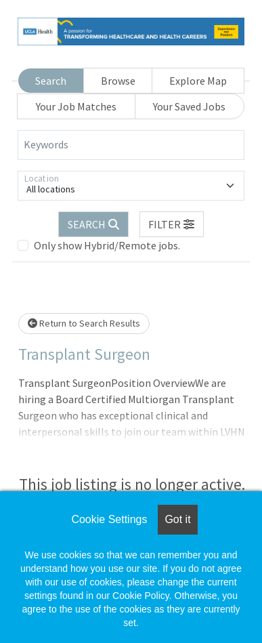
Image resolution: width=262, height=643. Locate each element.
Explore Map (198, 80)
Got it (177, 519)
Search (50, 80)
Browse (118, 80)
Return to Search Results (84, 323)
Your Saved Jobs (189, 106)
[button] (171, 224)
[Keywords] (131, 145)
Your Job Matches (76, 106)
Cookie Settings (109, 519)
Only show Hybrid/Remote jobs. (107, 245)
